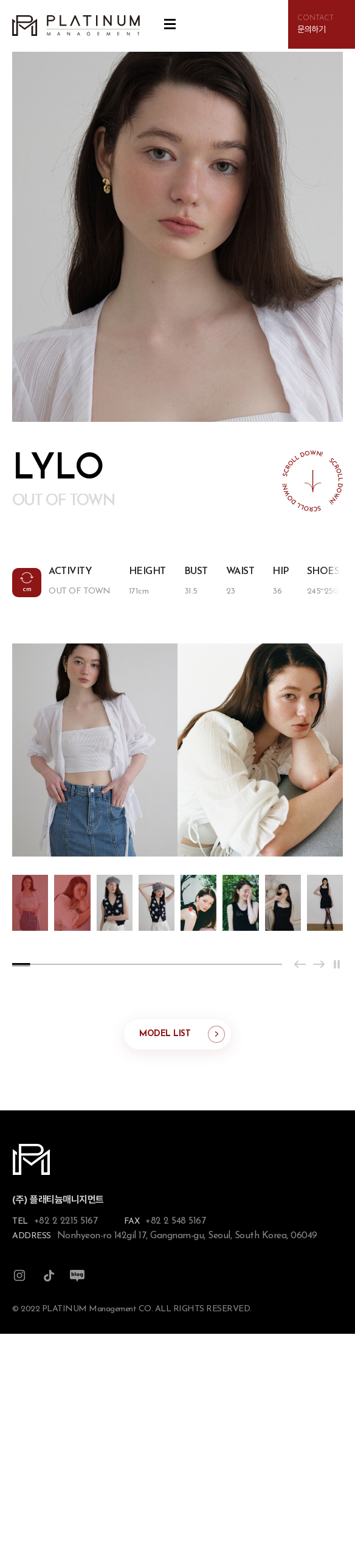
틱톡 (48, 1275)
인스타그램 (19, 1275)
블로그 (77, 1275)
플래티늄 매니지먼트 (76, 26)
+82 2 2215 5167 (66, 1221)
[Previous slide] (300, 964)
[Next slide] (318, 964)
